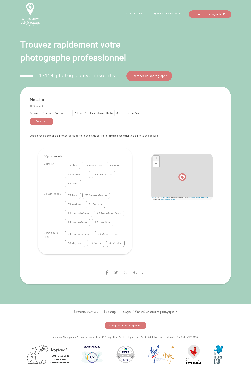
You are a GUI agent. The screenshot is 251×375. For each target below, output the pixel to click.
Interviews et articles (86, 312)
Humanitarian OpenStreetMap (198, 197)
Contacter (42, 121)
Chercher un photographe (149, 76)
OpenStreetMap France (167, 199)
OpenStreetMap (164, 197)
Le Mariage (110, 312)
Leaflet (154, 197)
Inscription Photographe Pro (210, 14)
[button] (182, 177)
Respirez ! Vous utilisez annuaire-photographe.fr (150, 312)
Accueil (135, 13)
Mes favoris (167, 13)
